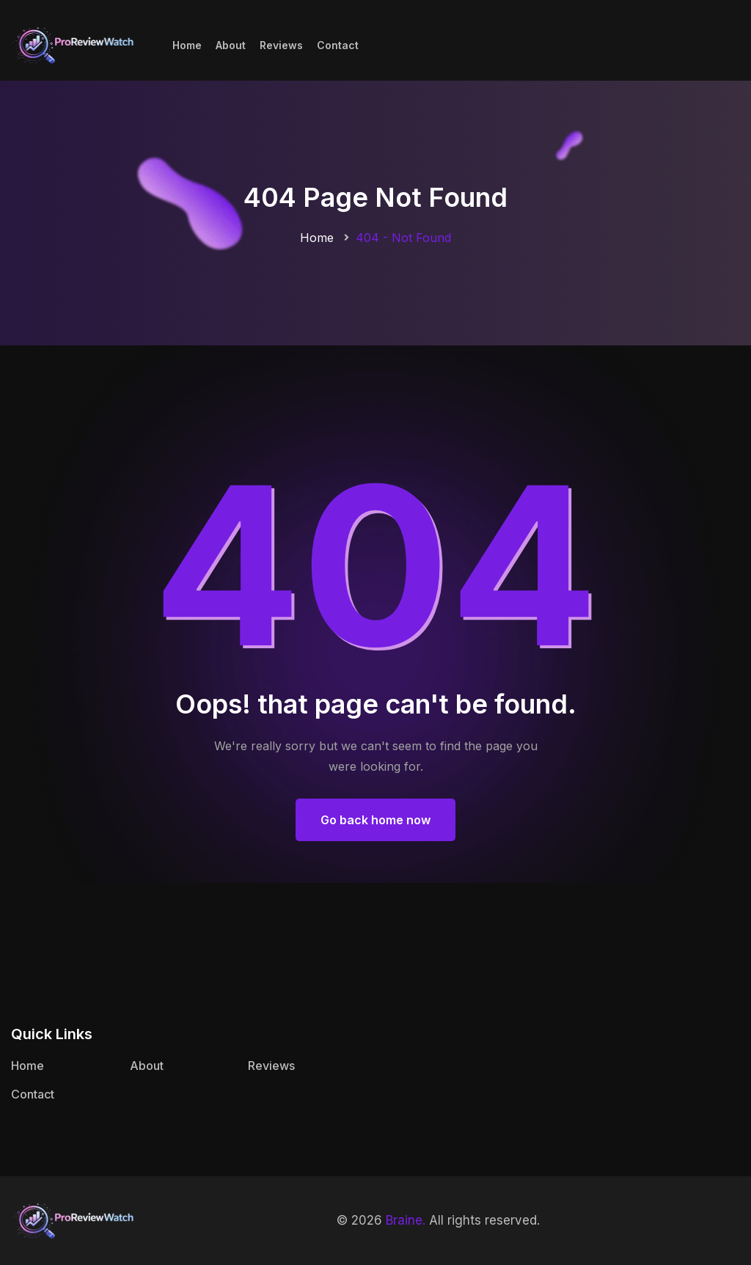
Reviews (281, 45)
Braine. (405, 1220)
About (231, 45)
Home (187, 45)
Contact (338, 45)
